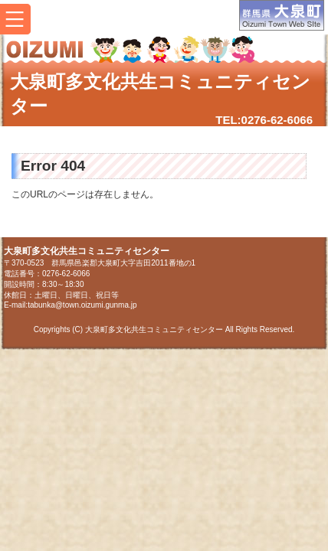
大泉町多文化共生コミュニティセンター (160, 93)
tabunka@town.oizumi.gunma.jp (82, 305)
